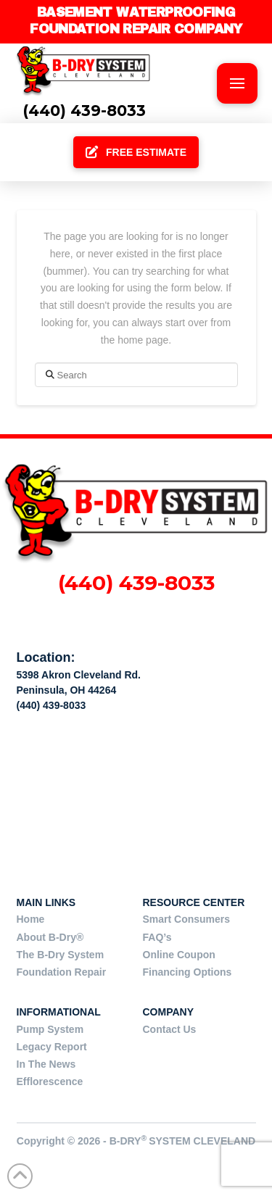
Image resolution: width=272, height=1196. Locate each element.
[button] (237, 83)
